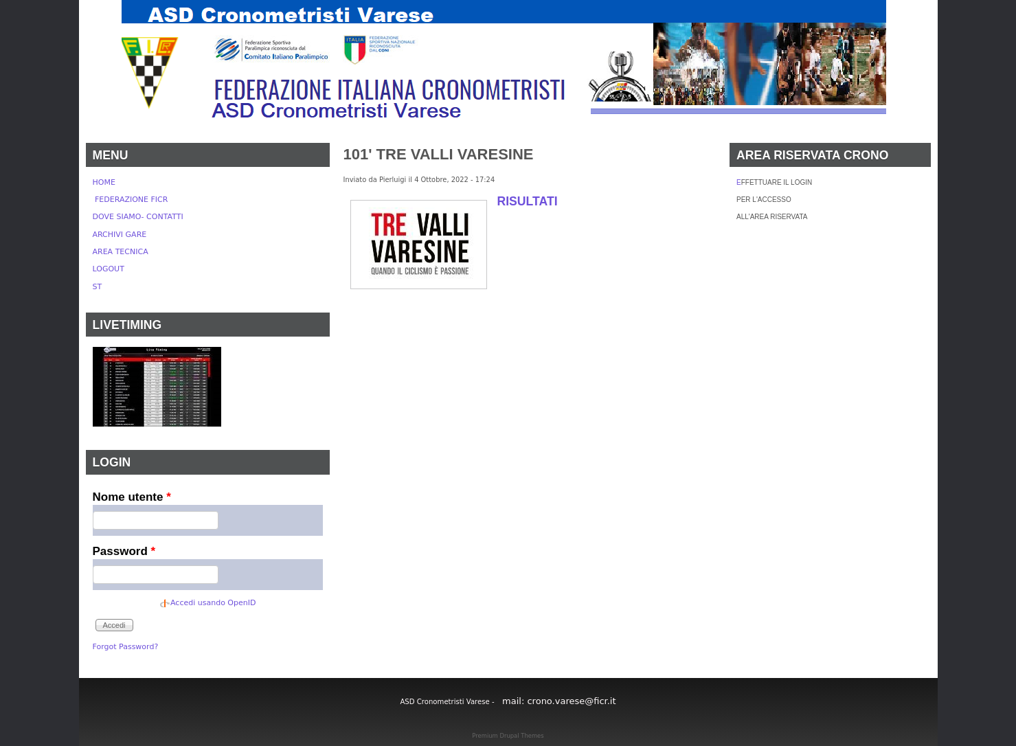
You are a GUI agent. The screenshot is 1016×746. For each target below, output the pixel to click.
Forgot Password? (126, 646)
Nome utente (132, 497)
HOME (104, 182)
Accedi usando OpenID (213, 602)
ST (97, 286)
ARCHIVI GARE (120, 234)
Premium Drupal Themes (507, 735)
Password (124, 551)
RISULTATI (527, 201)
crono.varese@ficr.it (571, 701)
